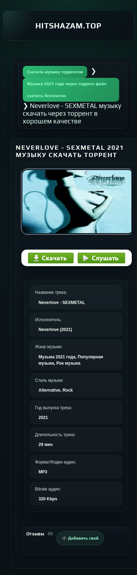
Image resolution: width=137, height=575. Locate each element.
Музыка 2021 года (57, 356)
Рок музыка (68, 363)
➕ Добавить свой (80, 538)
